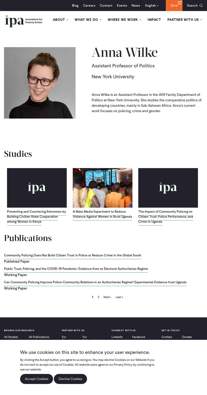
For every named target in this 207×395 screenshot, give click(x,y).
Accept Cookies (36, 379)
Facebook (138, 337)
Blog (75, 5)
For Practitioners (70, 338)
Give (174, 5)
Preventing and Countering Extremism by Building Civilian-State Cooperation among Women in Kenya (36, 216)
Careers (89, 5)
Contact (106, 5)
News (136, 5)
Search (192, 5)
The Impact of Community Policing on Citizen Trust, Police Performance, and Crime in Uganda (165, 216)
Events (122, 5)
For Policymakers (91, 338)
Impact (154, 20)
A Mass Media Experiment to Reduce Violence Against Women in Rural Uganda (102, 214)
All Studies (11, 337)
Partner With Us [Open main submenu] (184, 20)
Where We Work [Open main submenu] (124, 20)
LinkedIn (117, 337)
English (150, 5)
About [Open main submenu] (60, 20)
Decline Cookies (70, 379)
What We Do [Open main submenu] (88, 20)
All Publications (39, 337)
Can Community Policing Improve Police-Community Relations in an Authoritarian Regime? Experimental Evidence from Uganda (95, 282)
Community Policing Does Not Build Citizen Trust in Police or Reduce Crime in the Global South (72, 255)
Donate (187, 337)
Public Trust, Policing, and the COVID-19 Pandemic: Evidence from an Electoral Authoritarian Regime (76, 269)
